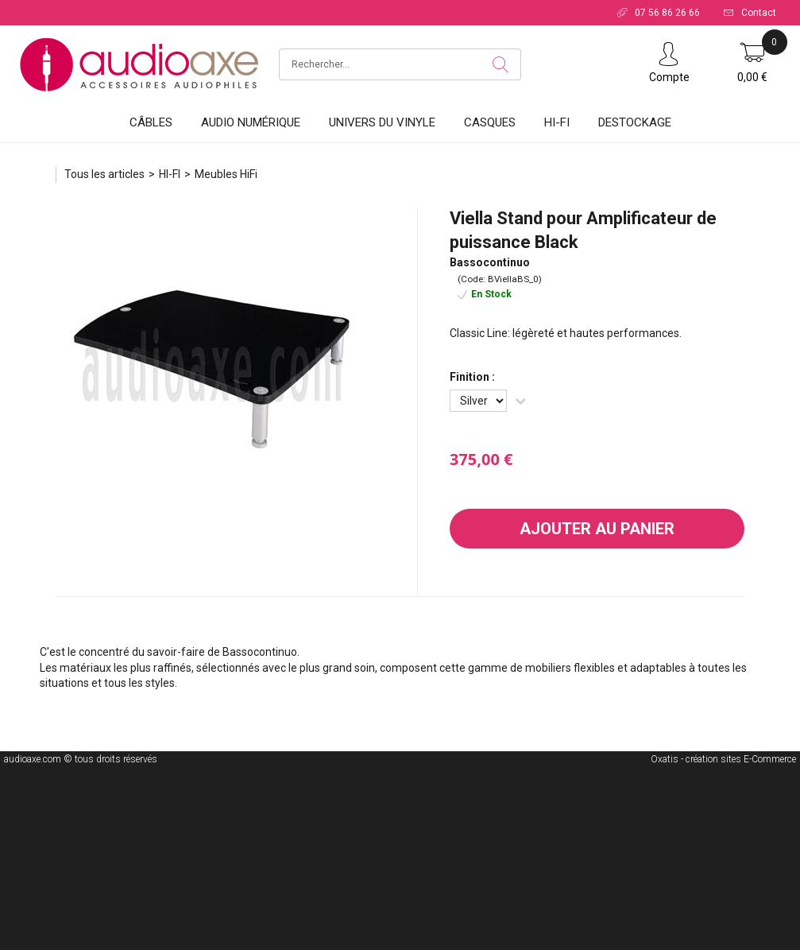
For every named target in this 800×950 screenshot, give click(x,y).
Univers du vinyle (382, 122)
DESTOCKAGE (634, 122)
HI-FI (557, 122)
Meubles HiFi (226, 174)
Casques (490, 122)
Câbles (150, 122)
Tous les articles (104, 174)
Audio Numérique (250, 122)
